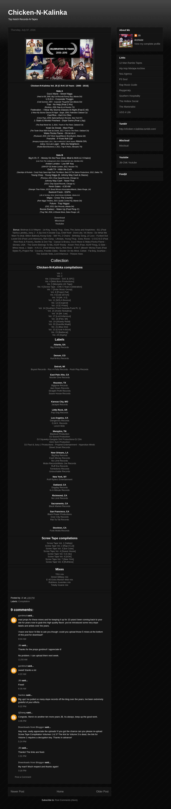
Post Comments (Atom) (66, 800)
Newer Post (17, 791)
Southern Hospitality (129, 95)
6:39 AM (22, 688)
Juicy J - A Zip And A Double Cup (44, 232)
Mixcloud (123, 145)
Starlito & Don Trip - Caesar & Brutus (52, 242)
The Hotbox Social (128, 101)
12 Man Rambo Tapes (130, 63)
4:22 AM (22, 674)
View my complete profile (147, 43)
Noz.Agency (125, 73)
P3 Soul (123, 79)
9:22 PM (22, 706)
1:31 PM (22, 756)
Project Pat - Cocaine (32, 251)
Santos (21, 695)
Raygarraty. (125, 90)
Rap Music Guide (128, 84)
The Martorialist (127, 106)
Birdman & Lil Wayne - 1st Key (35, 229)
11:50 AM (22, 659)
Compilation (24, 601)
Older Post (102, 791)
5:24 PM (22, 741)
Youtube (59, 223)
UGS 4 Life (125, 112)
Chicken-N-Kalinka (37, 12)
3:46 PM (22, 721)
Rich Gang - (49, 238)
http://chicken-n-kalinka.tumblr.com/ (137, 129)
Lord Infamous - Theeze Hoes (68, 254)
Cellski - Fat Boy (88, 251)
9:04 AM (22, 639)
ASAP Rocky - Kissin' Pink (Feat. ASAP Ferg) (75, 245)
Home (60, 791)
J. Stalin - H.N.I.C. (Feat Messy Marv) (43, 248)
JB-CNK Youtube (128, 162)
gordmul (22, 615)
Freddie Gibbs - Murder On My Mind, (61, 251)
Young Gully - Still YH (50, 235)
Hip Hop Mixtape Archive (132, 68)
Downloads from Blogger (31, 727)
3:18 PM (22, 770)
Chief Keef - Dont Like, (72, 232)
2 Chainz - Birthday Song (74, 235)
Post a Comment (23, 777)
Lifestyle (60, 238)
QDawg (22, 712)
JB (19, 645)
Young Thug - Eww (60, 229)
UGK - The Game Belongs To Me (36, 245)
